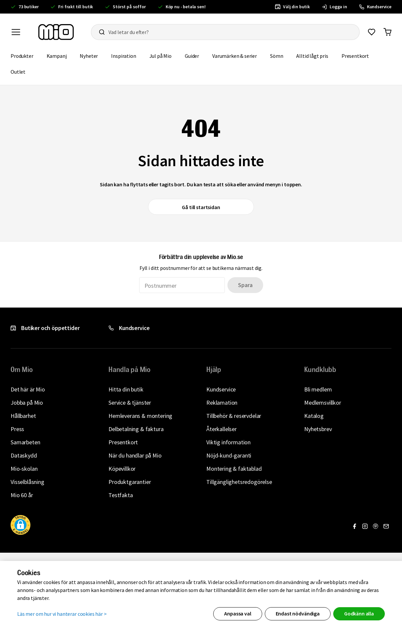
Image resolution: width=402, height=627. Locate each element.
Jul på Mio (160, 56)
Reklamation (221, 402)
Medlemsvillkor (322, 402)
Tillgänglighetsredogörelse (239, 482)
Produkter (22, 56)
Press (17, 429)
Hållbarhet (23, 416)
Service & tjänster (129, 402)
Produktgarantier (129, 482)
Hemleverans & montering (140, 416)
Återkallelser (221, 429)
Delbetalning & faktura (135, 429)
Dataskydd (24, 455)
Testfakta (120, 495)
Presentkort (355, 56)
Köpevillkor (122, 468)
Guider (192, 56)
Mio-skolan (24, 468)
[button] (54, 369)
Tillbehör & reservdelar (233, 416)
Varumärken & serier (234, 56)
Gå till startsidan (201, 207)
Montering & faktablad (234, 468)
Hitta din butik (125, 389)
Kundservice (221, 389)
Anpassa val (237, 613)
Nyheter (89, 56)
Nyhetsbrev (318, 429)
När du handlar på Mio (135, 455)
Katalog (314, 416)
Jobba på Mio (27, 402)
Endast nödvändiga (298, 613)
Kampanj (57, 56)
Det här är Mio (28, 389)
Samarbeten (25, 442)
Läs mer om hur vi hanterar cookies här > (62, 613)
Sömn (276, 56)
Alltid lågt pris (312, 56)
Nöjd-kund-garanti (228, 455)
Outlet (18, 71)
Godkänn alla (359, 613)
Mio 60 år (22, 495)
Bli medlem (318, 389)
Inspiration (123, 56)
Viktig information (228, 442)
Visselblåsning (27, 482)
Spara (245, 285)
